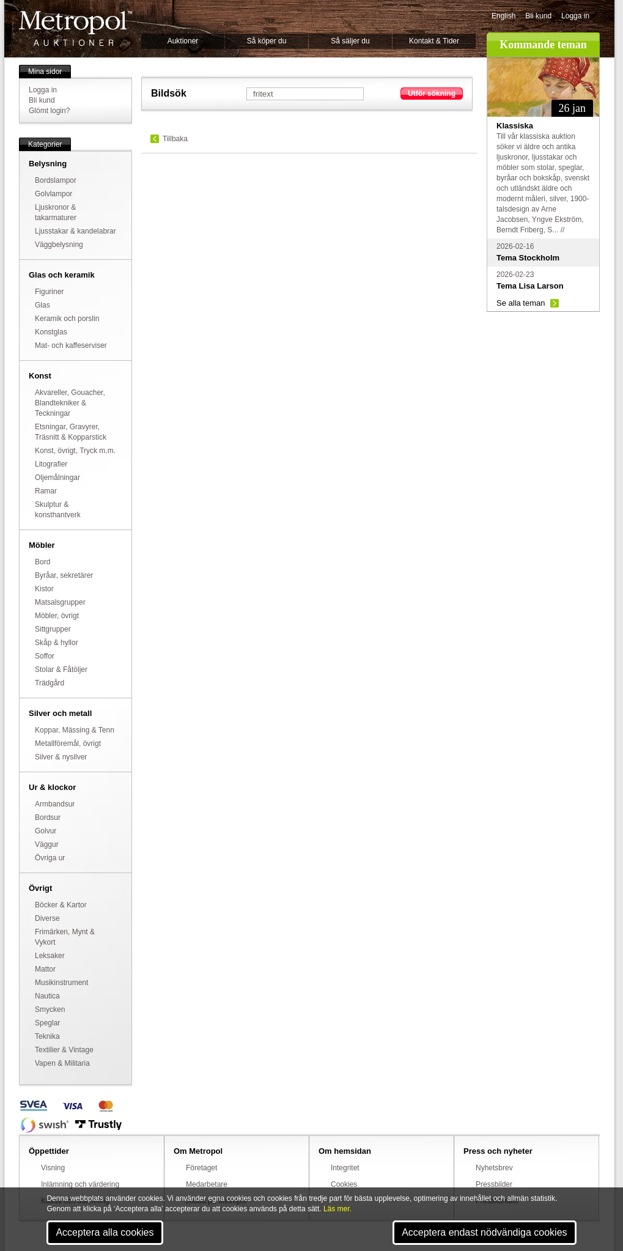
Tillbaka (175, 139)
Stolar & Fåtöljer (61, 669)
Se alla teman (520, 303)
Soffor (44, 656)
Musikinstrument (61, 982)
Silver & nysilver (61, 757)
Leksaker (50, 955)
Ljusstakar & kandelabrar (75, 231)
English (503, 16)
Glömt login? (49, 110)
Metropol (75, 28)
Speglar (47, 1023)
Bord (42, 562)
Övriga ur (50, 858)
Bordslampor (55, 180)
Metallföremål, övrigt (68, 743)
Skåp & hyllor (56, 642)
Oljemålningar (57, 477)
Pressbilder (494, 1184)
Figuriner (49, 291)
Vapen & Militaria (62, 1063)
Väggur (47, 844)
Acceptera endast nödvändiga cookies (484, 1232)
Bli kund (538, 16)
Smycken (50, 1009)
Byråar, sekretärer (64, 575)
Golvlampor (53, 194)
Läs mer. (337, 1209)
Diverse (47, 918)
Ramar (46, 491)
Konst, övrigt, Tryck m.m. (75, 450)
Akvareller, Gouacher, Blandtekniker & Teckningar (70, 403)
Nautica (47, 996)
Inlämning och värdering (80, 1184)
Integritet (345, 1168)
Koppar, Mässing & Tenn (74, 730)
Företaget (201, 1168)
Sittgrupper (53, 629)
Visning (53, 1168)
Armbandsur (55, 804)
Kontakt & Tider (434, 41)
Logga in (575, 16)
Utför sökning (431, 93)
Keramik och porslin (67, 318)
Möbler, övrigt (57, 615)
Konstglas (51, 332)
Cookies (344, 1184)
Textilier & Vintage (64, 1050)
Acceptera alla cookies (104, 1232)
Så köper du (267, 41)
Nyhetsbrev (494, 1168)
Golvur (45, 831)
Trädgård (49, 683)
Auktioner (183, 41)
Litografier (51, 464)
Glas (42, 305)
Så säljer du (350, 41)
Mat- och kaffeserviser (71, 345)
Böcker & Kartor (61, 905)
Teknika (47, 1036)
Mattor (45, 969)
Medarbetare (206, 1184)
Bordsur (48, 817)
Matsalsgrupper (60, 602)
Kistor (44, 589)
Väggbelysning (59, 244)
